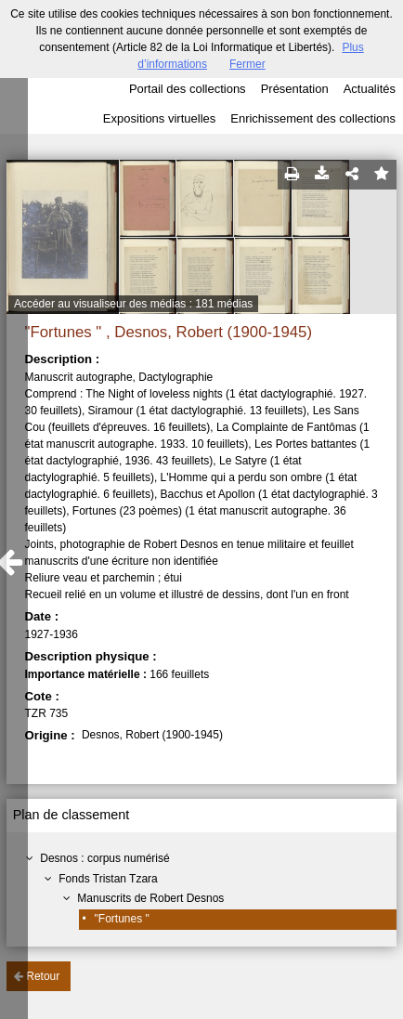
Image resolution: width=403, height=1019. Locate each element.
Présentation (295, 89)
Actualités (370, 89)
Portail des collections (187, 89)
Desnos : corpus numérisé (104, 858)
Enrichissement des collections (313, 118)
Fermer (247, 64)
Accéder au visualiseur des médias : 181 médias (133, 303)
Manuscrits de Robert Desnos (150, 898)
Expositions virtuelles (159, 118)
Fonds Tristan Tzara (108, 878)
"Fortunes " (122, 918)
